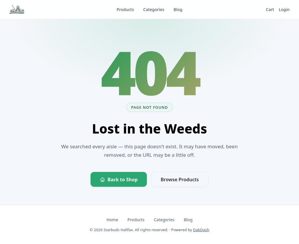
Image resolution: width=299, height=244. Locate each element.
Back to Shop (119, 180)
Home (112, 219)
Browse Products (180, 180)
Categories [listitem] (153, 9)
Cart (270, 9)
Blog (188, 219)
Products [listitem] (125, 9)
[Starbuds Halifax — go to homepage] (16, 9)
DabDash (201, 229)
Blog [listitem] (178, 9)
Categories (164, 219)
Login (284, 9)
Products (136, 219)
